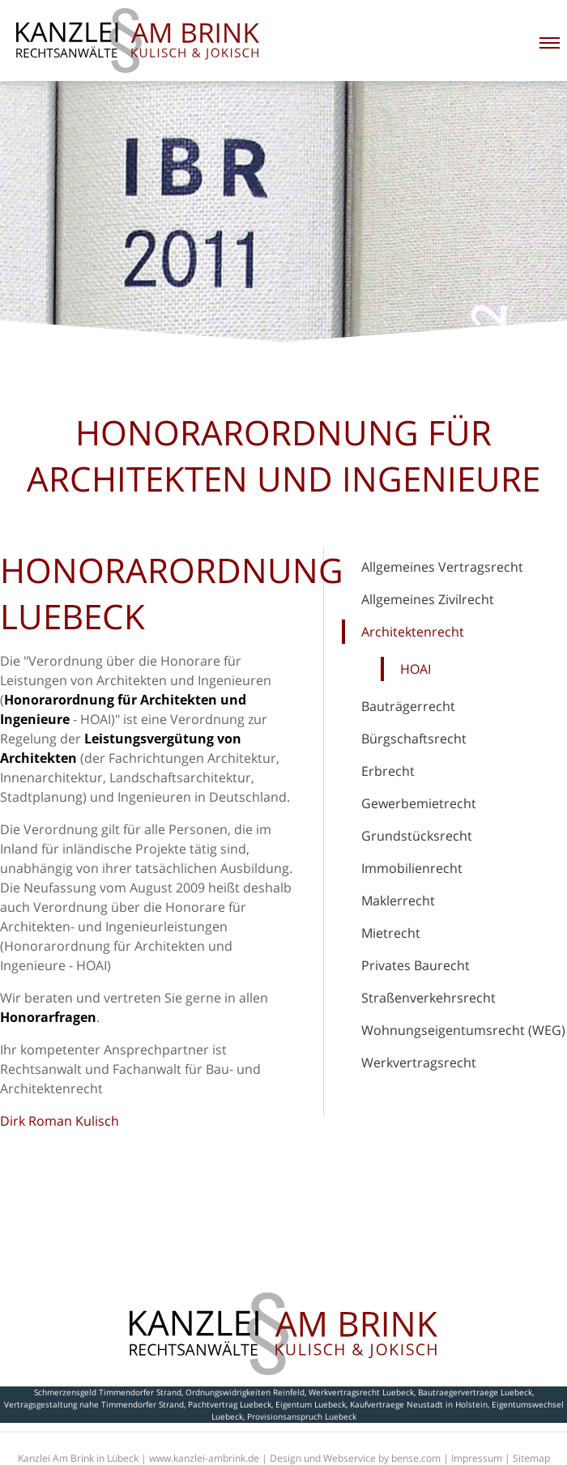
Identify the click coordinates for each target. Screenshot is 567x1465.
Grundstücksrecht (416, 836)
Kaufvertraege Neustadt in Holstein (419, 1404)
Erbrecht (388, 771)
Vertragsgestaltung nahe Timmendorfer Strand (94, 1404)
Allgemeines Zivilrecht (427, 599)
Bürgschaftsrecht (414, 738)
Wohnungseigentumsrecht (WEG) (463, 1030)
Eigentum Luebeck (310, 1404)
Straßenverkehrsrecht (428, 998)
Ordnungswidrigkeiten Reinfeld (245, 1392)
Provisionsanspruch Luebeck (301, 1416)
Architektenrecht (412, 632)
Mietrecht (390, 933)
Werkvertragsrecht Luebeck (361, 1392)
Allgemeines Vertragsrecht (442, 567)
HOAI (415, 669)
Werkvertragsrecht (418, 1062)
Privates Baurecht (415, 965)
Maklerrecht (398, 900)
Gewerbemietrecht (418, 803)
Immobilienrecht (412, 868)
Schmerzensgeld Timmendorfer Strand (107, 1392)
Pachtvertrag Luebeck (229, 1404)
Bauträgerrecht (408, 706)
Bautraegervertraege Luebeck (475, 1392)
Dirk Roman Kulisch (59, 1121)
